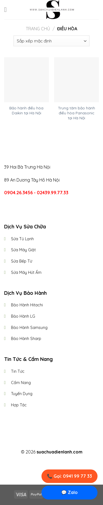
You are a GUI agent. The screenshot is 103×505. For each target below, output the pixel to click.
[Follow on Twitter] (55, 442)
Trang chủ (38, 28)
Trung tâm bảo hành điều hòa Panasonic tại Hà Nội (76, 113)
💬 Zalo (69, 492)
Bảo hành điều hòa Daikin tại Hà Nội (26, 110)
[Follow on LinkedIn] (61, 442)
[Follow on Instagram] (48, 442)
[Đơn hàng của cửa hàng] (51, 41)
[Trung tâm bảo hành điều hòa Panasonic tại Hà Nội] (76, 79)
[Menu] (7, 9)
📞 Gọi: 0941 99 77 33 (69, 476)
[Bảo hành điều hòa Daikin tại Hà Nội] (26, 79)
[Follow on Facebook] (41, 442)
